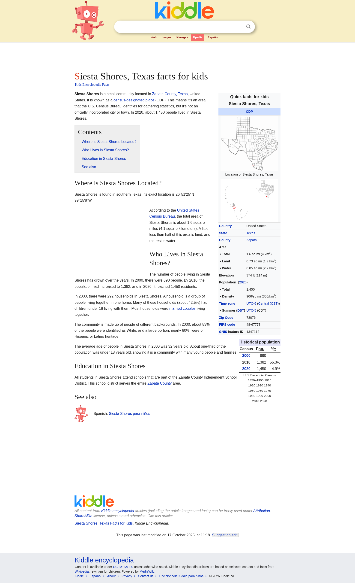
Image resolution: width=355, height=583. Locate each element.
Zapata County (159, 383)
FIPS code (227, 324)
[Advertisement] (177, 55)
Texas (250, 233)
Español (213, 37)
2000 (246, 356)
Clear (239, 27)
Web (154, 37)
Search (248, 26)
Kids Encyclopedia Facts (92, 84)
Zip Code (226, 317)
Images (166, 37)
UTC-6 (251, 303)
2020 (243, 282)
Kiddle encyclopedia (117, 511)
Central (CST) (268, 303)
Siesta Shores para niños (129, 414)
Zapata (251, 240)
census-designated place (133, 100)
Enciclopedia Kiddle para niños (181, 576)
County (225, 240)
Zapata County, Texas (170, 94)
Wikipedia (82, 571)
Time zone (227, 303)
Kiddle (79, 576)
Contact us (145, 576)
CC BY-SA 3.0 (123, 567)
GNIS (223, 332)
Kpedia (197, 37)
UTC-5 (251, 310)
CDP (249, 111)
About (111, 576)
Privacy (127, 576)
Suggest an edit (225, 535)
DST (240, 310)
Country (225, 226)
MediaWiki (147, 571)
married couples (182, 308)
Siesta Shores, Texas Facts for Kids (104, 523)
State (223, 233)
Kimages (182, 37)
